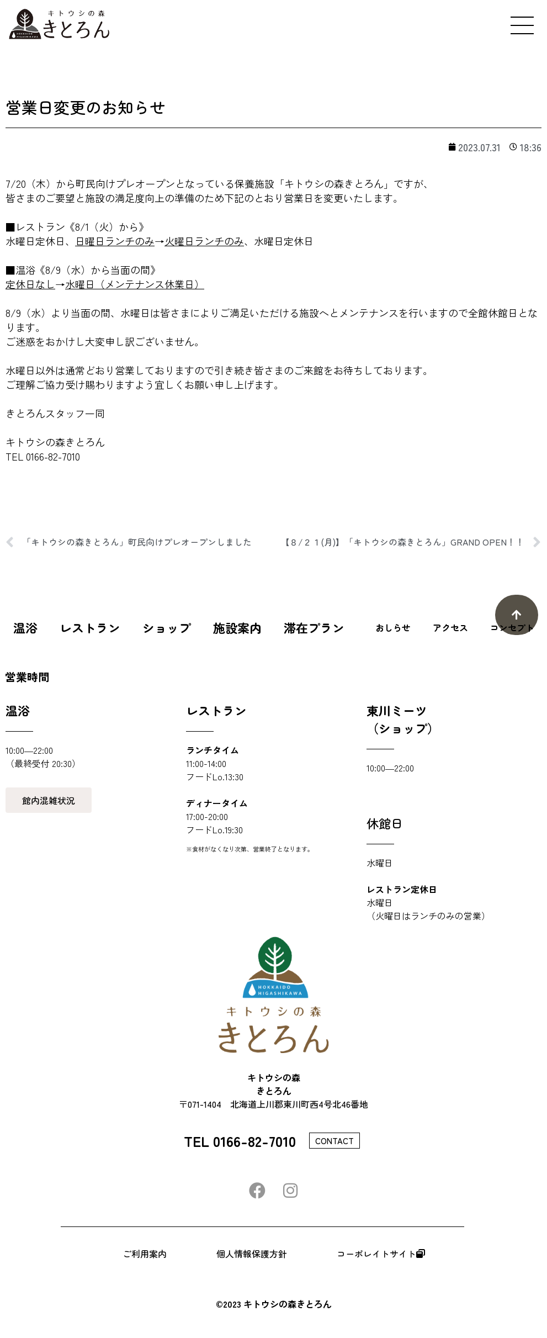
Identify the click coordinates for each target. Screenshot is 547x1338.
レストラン (90, 627)
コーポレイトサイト (381, 1253)
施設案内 (237, 627)
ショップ (166, 627)
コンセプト (512, 627)
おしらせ (393, 627)
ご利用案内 (145, 1253)
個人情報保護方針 (251, 1253)
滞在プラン (314, 627)
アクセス (450, 627)
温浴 (25, 627)
